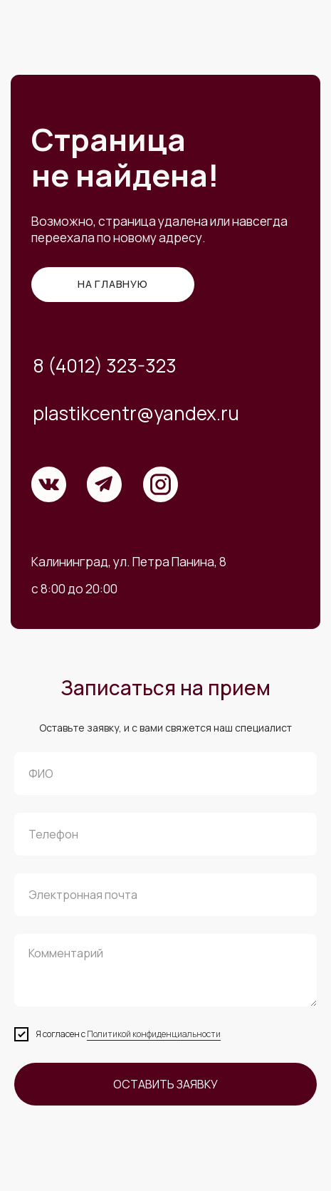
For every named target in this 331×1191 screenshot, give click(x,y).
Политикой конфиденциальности (154, 1034)
